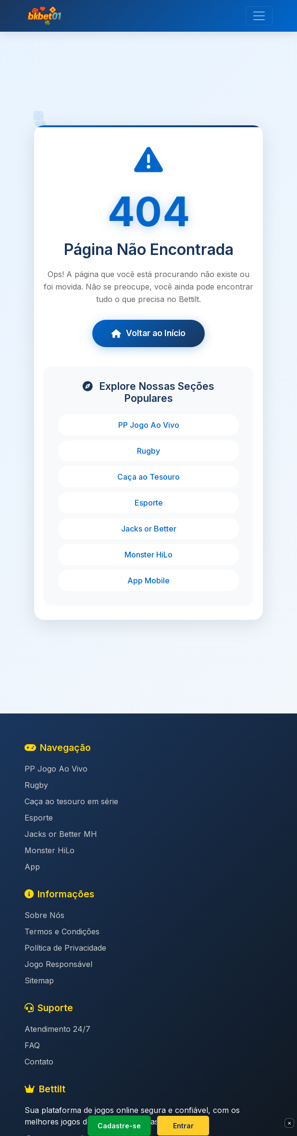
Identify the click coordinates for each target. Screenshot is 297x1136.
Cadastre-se (119, 1126)
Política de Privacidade (65, 948)
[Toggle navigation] (259, 15)
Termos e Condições (62, 931)
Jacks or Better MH (61, 834)
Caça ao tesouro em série (71, 801)
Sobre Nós (44, 915)
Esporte (149, 503)
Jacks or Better (148, 528)
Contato (39, 1061)
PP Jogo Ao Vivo (148, 425)
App (32, 866)
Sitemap (39, 980)
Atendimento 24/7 (57, 1029)
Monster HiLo (148, 554)
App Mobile (148, 580)
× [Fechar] (289, 1122)
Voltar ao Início (148, 333)
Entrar (183, 1126)
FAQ (32, 1045)
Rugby (148, 451)
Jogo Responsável (58, 964)
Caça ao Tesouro (148, 477)
